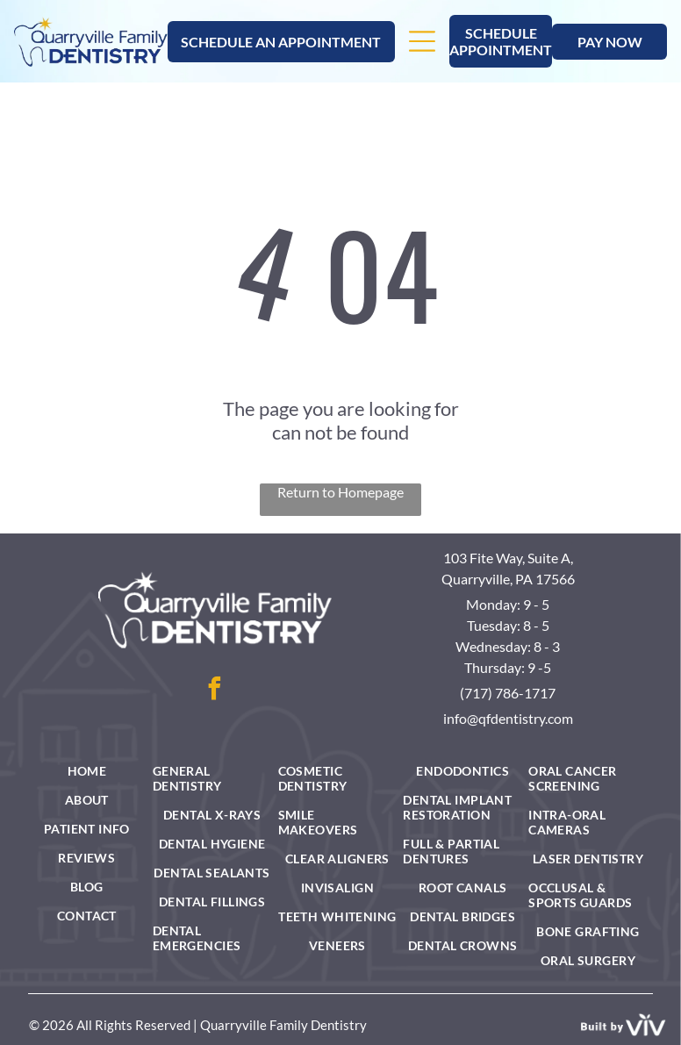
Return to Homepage (340, 491)
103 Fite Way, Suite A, (508, 557)
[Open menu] (422, 41)
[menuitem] (87, 770)
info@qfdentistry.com (508, 718)
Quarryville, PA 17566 (508, 578)
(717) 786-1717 (508, 692)
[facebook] (215, 690)
